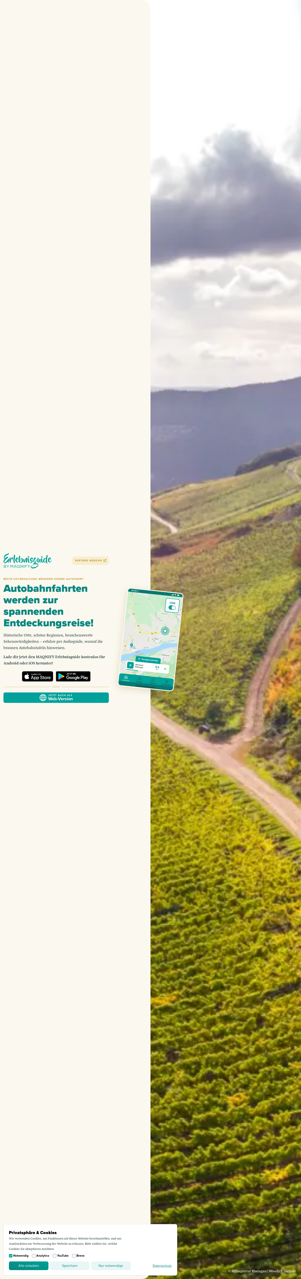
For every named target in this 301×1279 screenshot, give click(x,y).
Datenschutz (162, 1266)
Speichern (70, 1266)
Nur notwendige (111, 1266)
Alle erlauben (28, 1266)
